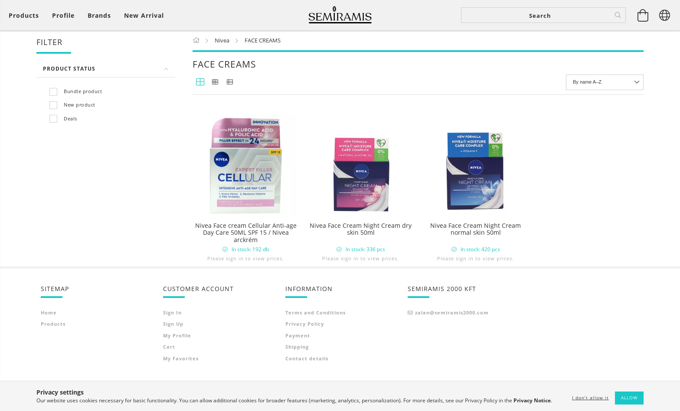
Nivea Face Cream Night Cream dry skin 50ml (361, 230)
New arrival (144, 15)
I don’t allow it (590, 398)
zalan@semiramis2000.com (452, 340)
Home (49, 340)
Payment (297, 362)
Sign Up (173, 351)
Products (53, 351)
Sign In (172, 340)
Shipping (297, 374)
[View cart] (643, 15)
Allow (629, 398)
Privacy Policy (304, 351)
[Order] (605, 83)
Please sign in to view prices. (245, 259)
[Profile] (63, 15)
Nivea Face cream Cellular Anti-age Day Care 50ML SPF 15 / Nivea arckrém (246, 233)
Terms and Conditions (315, 340)
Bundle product (83, 91)
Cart (169, 374)
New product (79, 105)
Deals (70, 119)
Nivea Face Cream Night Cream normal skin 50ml (475, 230)
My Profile (177, 362)
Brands (99, 15)
